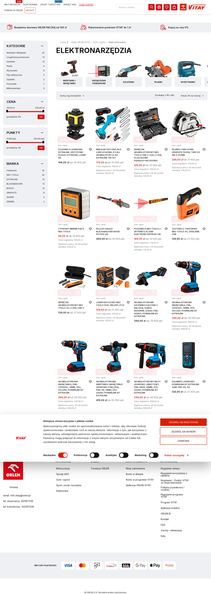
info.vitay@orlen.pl (21, 487)
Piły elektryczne (26, 66)
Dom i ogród (99, 34)
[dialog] (182, 7)
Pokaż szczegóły (174, 587)
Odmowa (183, 573)
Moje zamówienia (135, 460)
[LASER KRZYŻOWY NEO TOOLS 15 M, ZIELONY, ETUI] (113, 287)
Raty (163, 527)
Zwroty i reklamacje (171, 522)
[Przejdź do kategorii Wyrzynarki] (190, 65)
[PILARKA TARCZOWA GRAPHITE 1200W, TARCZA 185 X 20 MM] (189, 134)
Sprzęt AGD (62, 465)
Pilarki (26, 57)
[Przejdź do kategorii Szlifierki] (129, 65)
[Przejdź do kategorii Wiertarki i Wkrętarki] (69, 65)
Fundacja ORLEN (100, 460)
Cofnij (63, 34)
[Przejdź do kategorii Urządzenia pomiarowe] (99, 65)
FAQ (163, 516)
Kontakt (165, 511)
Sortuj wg (65, 87)
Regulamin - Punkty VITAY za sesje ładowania (175, 473)
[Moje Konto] (189, 7)
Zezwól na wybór (183, 563)
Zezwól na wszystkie (183, 554)
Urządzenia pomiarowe (26, 49)
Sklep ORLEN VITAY (80, 34)
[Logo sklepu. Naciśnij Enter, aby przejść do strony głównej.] (18, 7)
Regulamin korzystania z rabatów (174, 466)
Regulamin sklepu (170, 460)
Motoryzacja (63, 460)
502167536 (28, 498)
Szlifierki (26, 53)
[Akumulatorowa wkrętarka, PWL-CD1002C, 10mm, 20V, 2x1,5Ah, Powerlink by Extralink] (189, 287)
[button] (165, 7)
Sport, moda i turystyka (68, 477)
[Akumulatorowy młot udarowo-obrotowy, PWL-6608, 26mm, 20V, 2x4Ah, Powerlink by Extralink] (151, 366)
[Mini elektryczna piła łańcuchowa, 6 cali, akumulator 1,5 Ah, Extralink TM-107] (113, 134)
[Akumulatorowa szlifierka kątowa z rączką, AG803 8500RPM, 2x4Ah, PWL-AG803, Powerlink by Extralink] (151, 287)
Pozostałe (26, 75)
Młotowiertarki (26, 80)
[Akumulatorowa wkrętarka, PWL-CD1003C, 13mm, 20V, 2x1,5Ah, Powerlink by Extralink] (75, 366)
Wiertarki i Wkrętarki (26, 44)
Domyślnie (76, 87)
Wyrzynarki (26, 62)
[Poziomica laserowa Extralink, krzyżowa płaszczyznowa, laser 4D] (75, 134)
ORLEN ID (166, 505)
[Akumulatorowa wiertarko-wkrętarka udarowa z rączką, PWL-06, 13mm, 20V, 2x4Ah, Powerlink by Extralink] (113, 366)
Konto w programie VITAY (140, 471)
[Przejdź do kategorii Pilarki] (160, 65)
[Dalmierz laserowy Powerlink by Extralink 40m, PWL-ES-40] (189, 366)
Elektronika (62, 482)
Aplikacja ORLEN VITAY (138, 477)
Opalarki (26, 71)
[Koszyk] (204, 7)
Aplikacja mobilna (170, 499)
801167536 (27, 492)
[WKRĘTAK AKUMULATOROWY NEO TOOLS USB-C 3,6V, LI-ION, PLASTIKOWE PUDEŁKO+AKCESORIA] (151, 134)
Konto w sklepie (134, 465)
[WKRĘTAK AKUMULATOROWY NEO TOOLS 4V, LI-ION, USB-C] (75, 287)
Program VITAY (169, 494)
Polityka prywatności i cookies (172, 480)
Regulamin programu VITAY (172, 487)
